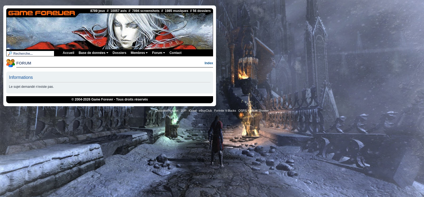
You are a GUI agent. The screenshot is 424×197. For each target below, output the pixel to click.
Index (209, 63)
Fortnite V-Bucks (225, 110)
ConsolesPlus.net (166, 110)
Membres (139, 53)
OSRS (242, 110)
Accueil (68, 53)
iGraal (193, 110)
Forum (158, 53)
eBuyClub (205, 110)
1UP (183, 110)
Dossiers (119, 53)
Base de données (93, 53)
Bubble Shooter (258, 110)
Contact (175, 53)
